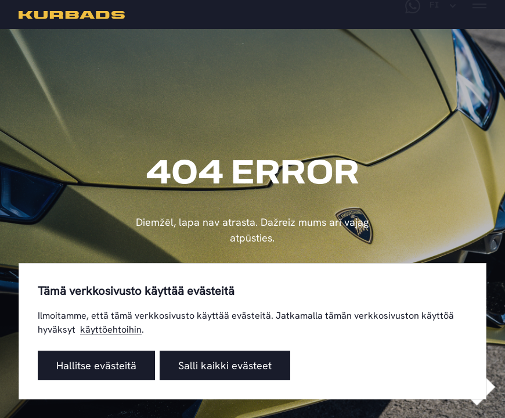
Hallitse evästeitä (96, 365)
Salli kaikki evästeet (225, 365)
